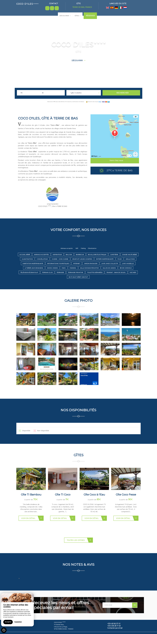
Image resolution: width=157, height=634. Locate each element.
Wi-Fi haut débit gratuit (78, 277)
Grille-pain (130, 259)
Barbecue (80, 254)
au (43, 93)
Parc (64, 268)
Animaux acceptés (41, 254)
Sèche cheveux (126, 268)
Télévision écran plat (29, 272)
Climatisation (27, 259)
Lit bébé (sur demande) (34, 268)
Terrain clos (47, 272)
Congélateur (42, 259)
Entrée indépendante (105, 259)
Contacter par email (113, 628)
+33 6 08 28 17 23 (113, 626)
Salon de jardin (109, 268)
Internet (76, 263)
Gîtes (78, 15)
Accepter (8, 622)
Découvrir (65, 15)
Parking (73, 268)
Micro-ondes (52, 268)
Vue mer (133, 272)
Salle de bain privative (89, 268)
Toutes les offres (79, 540)
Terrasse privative (75, 272)
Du (21, 93)
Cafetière (114, 254)
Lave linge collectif (109, 263)
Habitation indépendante (33, 263)
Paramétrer (18, 622)
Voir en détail (31, 518)
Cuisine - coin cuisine (60, 259)
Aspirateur (57, 254)
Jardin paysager (90, 263)
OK (135, 605)
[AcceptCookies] (4, 630)
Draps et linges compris (82, 259)
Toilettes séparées (94, 272)
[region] (17, 609)
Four (120, 259)
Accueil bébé (25, 254)
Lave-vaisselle (128, 263)
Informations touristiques (58, 263)
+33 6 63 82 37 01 (112, 624)
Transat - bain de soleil (116, 272)
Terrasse (60, 272)
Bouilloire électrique (97, 254)
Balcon (69, 254)
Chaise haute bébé (129, 254)
